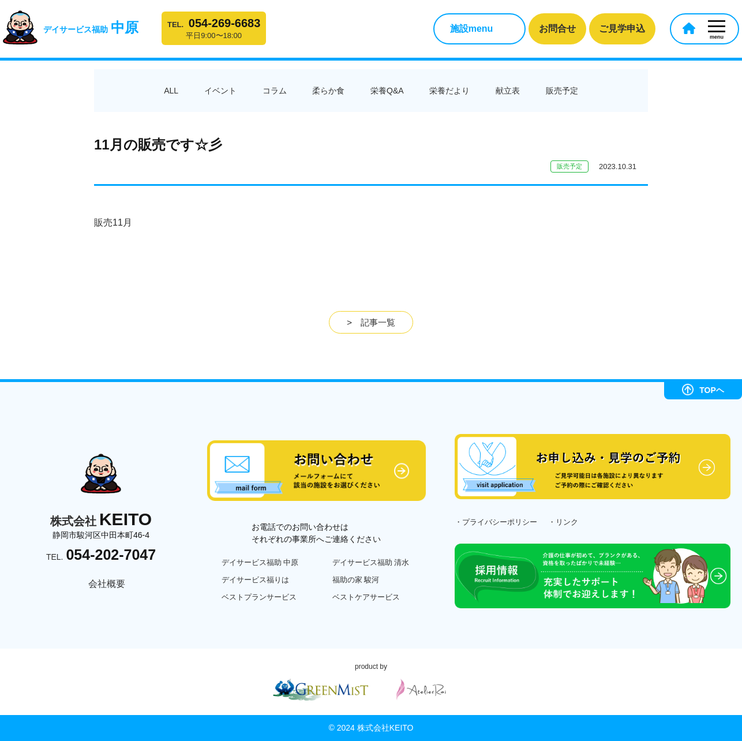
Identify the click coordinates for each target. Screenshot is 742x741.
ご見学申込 (622, 28)
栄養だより (449, 90)
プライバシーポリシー (499, 522)
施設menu (471, 28)
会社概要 (106, 584)
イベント (220, 90)
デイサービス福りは (255, 579)
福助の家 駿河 (356, 579)
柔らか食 (328, 90)
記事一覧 (378, 322)
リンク (567, 522)
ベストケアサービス (366, 597)
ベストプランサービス (259, 597)
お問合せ (557, 28)
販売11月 (113, 222)
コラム (275, 90)
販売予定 (562, 90)
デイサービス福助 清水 (371, 562)
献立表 (508, 90)
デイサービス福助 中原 (260, 562)
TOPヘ (703, 389)
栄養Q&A (387, 90)
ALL (171, 90)
